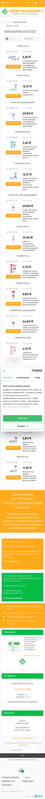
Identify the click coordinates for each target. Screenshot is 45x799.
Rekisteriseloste (8, 781)
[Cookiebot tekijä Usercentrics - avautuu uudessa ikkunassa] (32, 370)
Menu (5, 2)
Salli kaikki (22, 418)
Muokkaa (22, 426)
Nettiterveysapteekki (10, 777)
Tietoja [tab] (37, 377)
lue (35, 760)
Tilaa (22, 755)
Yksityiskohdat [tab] (22, 377)
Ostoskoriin (13, 66)
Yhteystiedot (7, 785)
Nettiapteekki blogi (11, 561)
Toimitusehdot (28, 781)
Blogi (27, 777)
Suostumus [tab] (8, 377)
